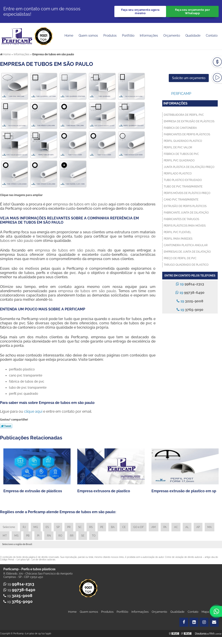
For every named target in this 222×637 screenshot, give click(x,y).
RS (91, 527)
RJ (24, 527)
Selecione (9, 527)
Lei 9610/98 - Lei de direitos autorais (36, 559)
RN (49, 535)
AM (153, 527)
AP (198, 527)
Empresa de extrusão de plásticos (189, 121)
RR (71, 535)
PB (27, 535)
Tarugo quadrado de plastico (186, 264)
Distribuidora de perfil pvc (184, 114)
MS (16, 535)
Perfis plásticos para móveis (185, 225)
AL (187, 527)
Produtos (110, 35)
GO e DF (138, 527)
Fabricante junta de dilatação (186, 212)
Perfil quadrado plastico (183, 141)
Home (68, 35)
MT (5, 535)
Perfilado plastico (178, 173)
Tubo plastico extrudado (183, 180)
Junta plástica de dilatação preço (189, 167)
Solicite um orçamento (188, 78)
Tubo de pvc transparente (183, 186)
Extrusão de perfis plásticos (185, 206)
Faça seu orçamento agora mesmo (140, 11)
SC (80, 527)
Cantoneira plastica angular (186, 245)
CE (124, 527)
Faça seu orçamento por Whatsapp (192, 11)
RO (60, 535)
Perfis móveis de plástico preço (187, 193)
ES (47, 527)
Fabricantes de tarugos (181, 219)
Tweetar (6, 426)
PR (69, 527)
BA (113, 527)
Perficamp (181, 93)
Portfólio (128, 35)
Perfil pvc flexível (177, 232)
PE (101, 527)
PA (164, 527)
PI (38, 535)
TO (93, 535)
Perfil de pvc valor (178, 147)
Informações (149, 35)
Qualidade (177, 611)
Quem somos (88, 35)
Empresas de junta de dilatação (187, 251)
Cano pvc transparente (181, 199)
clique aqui (33, 411)
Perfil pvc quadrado (179, 160)
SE (82, 535)
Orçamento (171, 35)
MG (35, 527)
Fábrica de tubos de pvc (181, 154)
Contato (212, 35)
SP (58, 527)
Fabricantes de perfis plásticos (187, 134)
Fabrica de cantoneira (180, 127)
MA (209, 527)
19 (190, 284)
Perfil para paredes (178, 238)
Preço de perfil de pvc (180, 258)
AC (176, 527)
